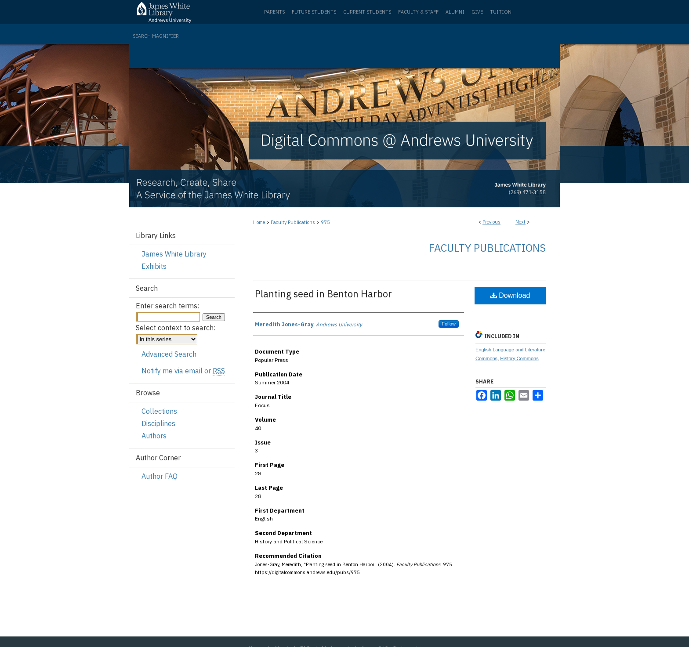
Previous (491, 222)
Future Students (314, 12)
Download (510, 295)
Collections (159, 411)
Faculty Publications (293, 222)
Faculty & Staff (418, 12)
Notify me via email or (183, 370)
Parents (274, 12)
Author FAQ (159, 476)
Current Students (367, 12)
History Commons (519, 358)
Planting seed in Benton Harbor (323, 293)
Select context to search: (175, 327)
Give (477, 12)
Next (520, 222)
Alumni (455, 12)
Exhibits (154, 266)
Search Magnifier (156, 36)
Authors (154, 435)
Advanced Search (168, 354)
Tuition (500, 12)
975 (325, 222)
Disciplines (158, 423)
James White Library (174, 253)
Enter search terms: (167, 305)
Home (259, 222)
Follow (449, 323)
